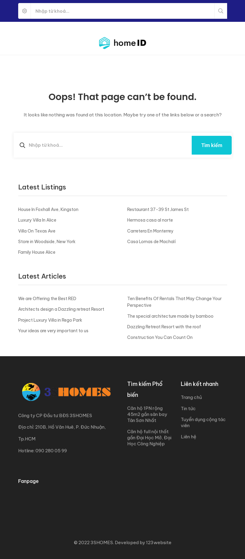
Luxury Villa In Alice (37, 220)
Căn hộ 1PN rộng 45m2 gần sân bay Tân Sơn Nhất (147, 414)
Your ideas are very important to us (53, 330)
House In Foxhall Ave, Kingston (48, 209)
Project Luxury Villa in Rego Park (50, 320)
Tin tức (188, 408)
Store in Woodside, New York (46, 241)
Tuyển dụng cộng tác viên (203, 422)
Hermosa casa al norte (150, 220)
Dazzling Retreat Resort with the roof (164, 327)
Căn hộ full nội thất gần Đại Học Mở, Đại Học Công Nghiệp (149, 438)
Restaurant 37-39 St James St (158, 209)
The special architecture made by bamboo (170, 316)
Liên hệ (188, 437)
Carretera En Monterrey (150, 231)
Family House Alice (36, 252)
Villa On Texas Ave (36, 231)
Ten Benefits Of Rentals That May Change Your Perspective (174, 302)
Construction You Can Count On (160, 337)
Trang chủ (191, 397)
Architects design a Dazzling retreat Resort (61, 309)
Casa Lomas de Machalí (151, 241)
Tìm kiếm (211, 145)
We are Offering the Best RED (47, 298)
